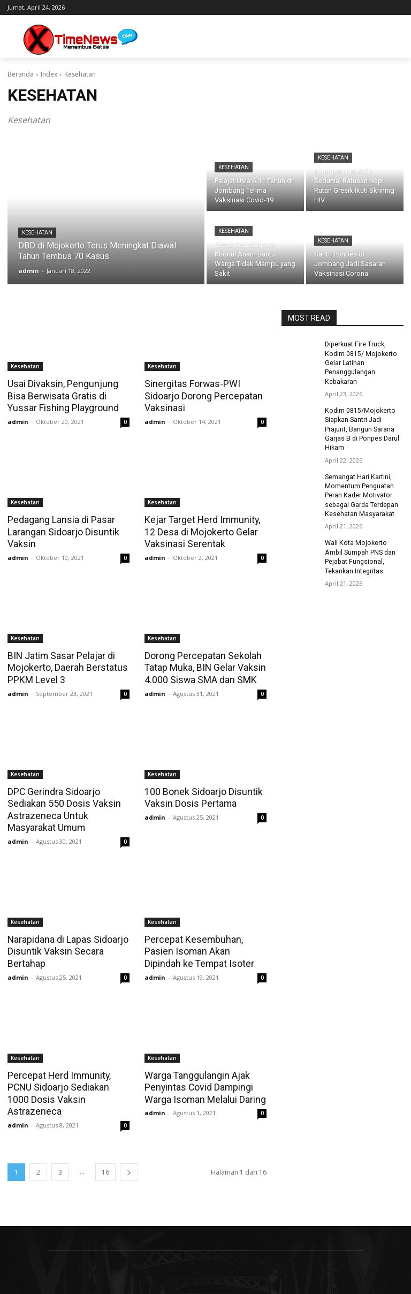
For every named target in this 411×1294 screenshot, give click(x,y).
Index (49, 74)
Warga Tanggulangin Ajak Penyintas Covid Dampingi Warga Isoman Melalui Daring (203, 1082)
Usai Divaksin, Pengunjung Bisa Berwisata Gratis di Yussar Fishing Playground (60, 396)
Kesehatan (37, 233)
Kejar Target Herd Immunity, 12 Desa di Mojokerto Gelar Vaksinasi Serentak (200, 530)
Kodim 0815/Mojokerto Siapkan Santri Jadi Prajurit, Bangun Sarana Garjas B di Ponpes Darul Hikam (361, 427)
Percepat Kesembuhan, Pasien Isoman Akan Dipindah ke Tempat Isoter (204, 947)
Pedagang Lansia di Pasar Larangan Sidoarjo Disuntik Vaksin (61, 530)
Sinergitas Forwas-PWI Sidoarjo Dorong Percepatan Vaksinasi (201, 396)
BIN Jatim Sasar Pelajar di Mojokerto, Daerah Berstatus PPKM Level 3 (65, 665)
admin (17, 421)
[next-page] (129, 1154)
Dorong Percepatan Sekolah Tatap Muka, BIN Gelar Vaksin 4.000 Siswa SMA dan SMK (202, 665)
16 (105, 1154)
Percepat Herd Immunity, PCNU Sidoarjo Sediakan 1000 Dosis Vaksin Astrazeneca (68, 1082)
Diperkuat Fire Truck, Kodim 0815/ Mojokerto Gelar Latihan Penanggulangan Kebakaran (359, 362)
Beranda (20, 74)
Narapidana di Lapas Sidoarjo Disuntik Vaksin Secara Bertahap (66, 947)
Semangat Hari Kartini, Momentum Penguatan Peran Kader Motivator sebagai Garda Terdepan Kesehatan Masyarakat (361, 491)
